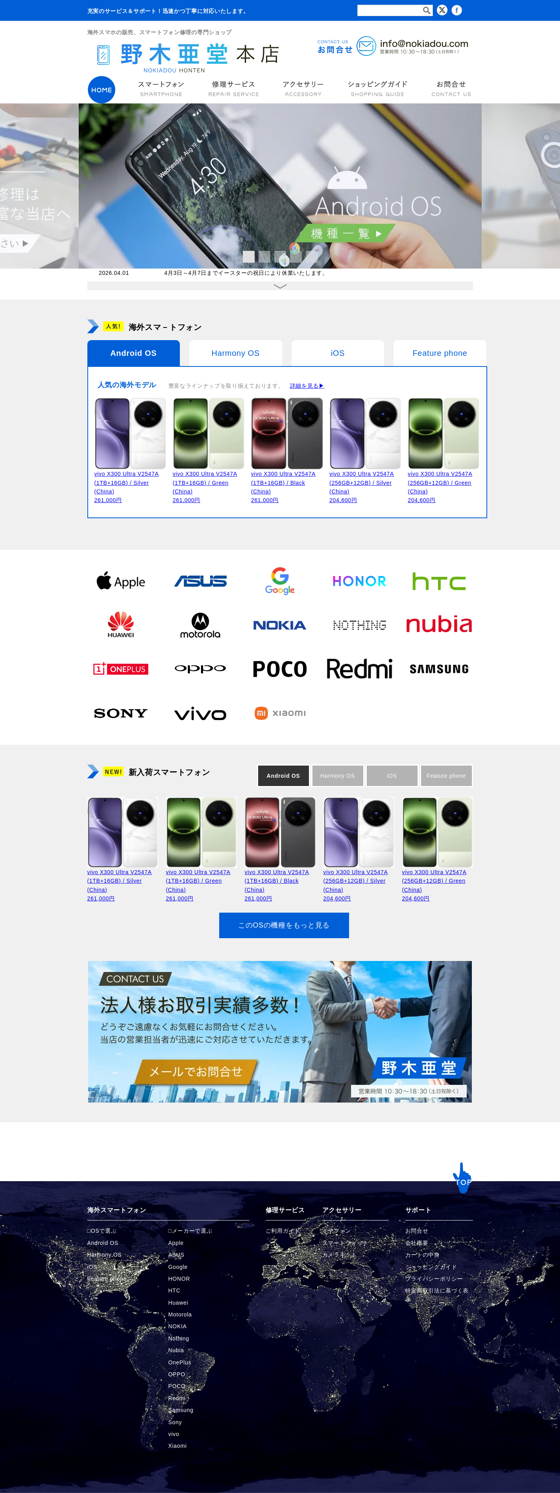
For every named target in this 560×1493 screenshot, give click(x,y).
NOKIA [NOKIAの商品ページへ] (177, 1326)
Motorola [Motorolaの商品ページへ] (180, 1314)
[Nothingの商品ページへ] (359, 624)
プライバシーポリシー (434, 1279)
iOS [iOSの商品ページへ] (92, 1267)
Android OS (133, 353)
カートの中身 (422, 1255)
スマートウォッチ (345, 1243)
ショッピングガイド (431, 1267)
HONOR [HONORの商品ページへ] (179, 1279)
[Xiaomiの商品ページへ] (279, 712)
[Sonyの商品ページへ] (120, 712)
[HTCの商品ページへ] (439, 580)
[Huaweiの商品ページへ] (120, 624)
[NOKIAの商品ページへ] (279, 624)
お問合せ (417, 1231)
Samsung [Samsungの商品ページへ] (181, 1410)
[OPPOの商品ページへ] (200, 668)
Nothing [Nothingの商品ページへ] (178, 1338)
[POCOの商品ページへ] (279, 668)
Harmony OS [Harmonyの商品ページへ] (104, 1255)
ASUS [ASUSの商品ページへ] (176, 1255)
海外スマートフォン (116, 1210)
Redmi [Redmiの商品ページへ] (177, 1398)
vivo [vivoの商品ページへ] (173, 1434)
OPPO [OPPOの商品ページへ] (176, 1374)
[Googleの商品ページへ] (279, 580)
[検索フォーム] (395, 10)
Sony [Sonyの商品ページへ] (175, 1422)
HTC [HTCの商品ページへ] (174, 1290)
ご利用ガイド (283, 1231)
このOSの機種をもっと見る (284, 925)
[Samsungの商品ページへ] (439, 668)
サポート (418, 1210)
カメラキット (339, 1255)
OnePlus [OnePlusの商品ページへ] (180, 1362)
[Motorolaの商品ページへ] (200, 624)
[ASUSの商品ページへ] (200, 580)
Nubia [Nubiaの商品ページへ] (176, 1350)
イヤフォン (336, 1231)
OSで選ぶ (104, 1231)
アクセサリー (342, 1210)
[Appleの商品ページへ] (120, 580)
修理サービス (285, 1210)
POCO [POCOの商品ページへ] (177, 1386)
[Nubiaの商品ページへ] (439, 624)
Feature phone (439, 353)
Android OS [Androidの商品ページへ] (102, 1243)
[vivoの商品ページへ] (200, 712)
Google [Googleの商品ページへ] (178, 1267)
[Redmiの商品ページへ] (359, 668)
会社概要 (417, 1243)
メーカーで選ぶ (192, 1231)
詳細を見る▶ (307, 386)
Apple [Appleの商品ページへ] (176, 1243)
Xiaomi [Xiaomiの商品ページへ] (177, 1446)
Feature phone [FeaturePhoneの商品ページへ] (107, 1279)
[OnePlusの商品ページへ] (120, 668)
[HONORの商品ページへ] (359, 580)
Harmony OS (236, 353)
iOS (338, 353)
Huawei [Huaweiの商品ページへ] (178, 1303)
